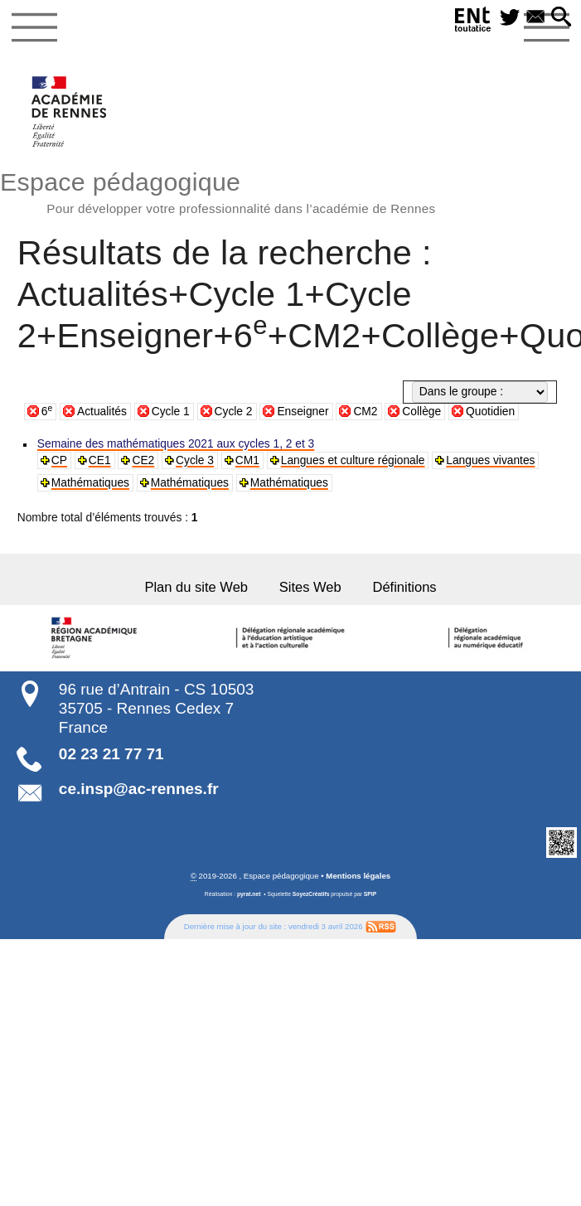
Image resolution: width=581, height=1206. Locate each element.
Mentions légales (358, 874)
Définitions (401, 587)
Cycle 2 (234, 411)
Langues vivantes (482, 460)
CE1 (98, 460)
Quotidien (490, 411)
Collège (421, 411)
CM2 (365, 411)
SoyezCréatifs (311, 893)
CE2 (142, 460)
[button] (561, 18)
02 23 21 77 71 (111, 753)
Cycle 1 (171, 411)
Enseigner (302, 411)
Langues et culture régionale (348, 460)
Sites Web (309, 587)
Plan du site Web (198, 587)
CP (59, 460)
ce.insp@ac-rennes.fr (139, 788)
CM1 (244, 460)
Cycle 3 (192, 460)
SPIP (370, 893)
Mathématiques (89, 483)
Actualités (102, 411)
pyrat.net (249, 893)
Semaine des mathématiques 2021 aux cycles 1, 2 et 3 (172, 444)
